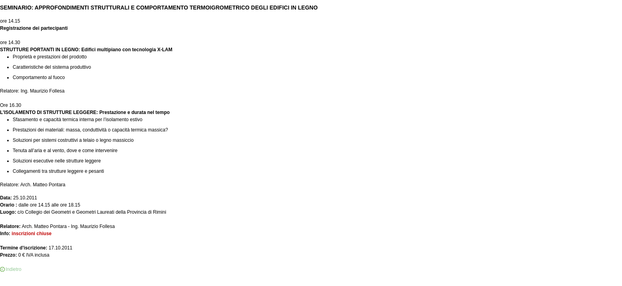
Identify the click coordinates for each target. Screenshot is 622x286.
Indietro (13, 269)
